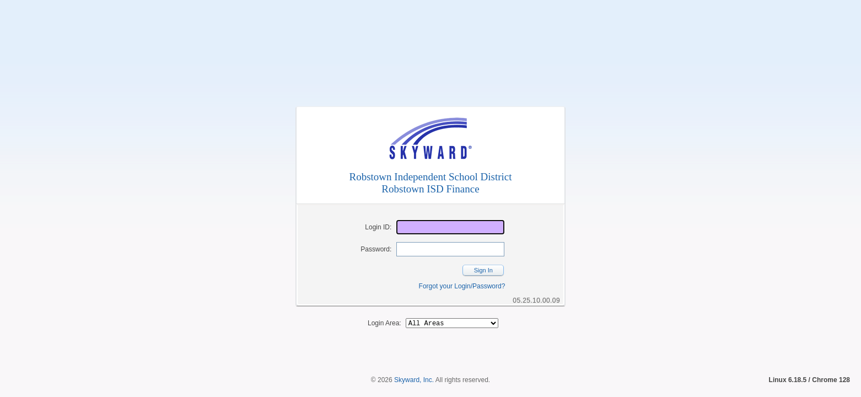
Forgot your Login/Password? (462, 286)
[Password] (450, 249)
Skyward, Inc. (414, 361)
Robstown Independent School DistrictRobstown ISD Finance (430, 183)
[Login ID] (450, 227)
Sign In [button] (483, 270)
